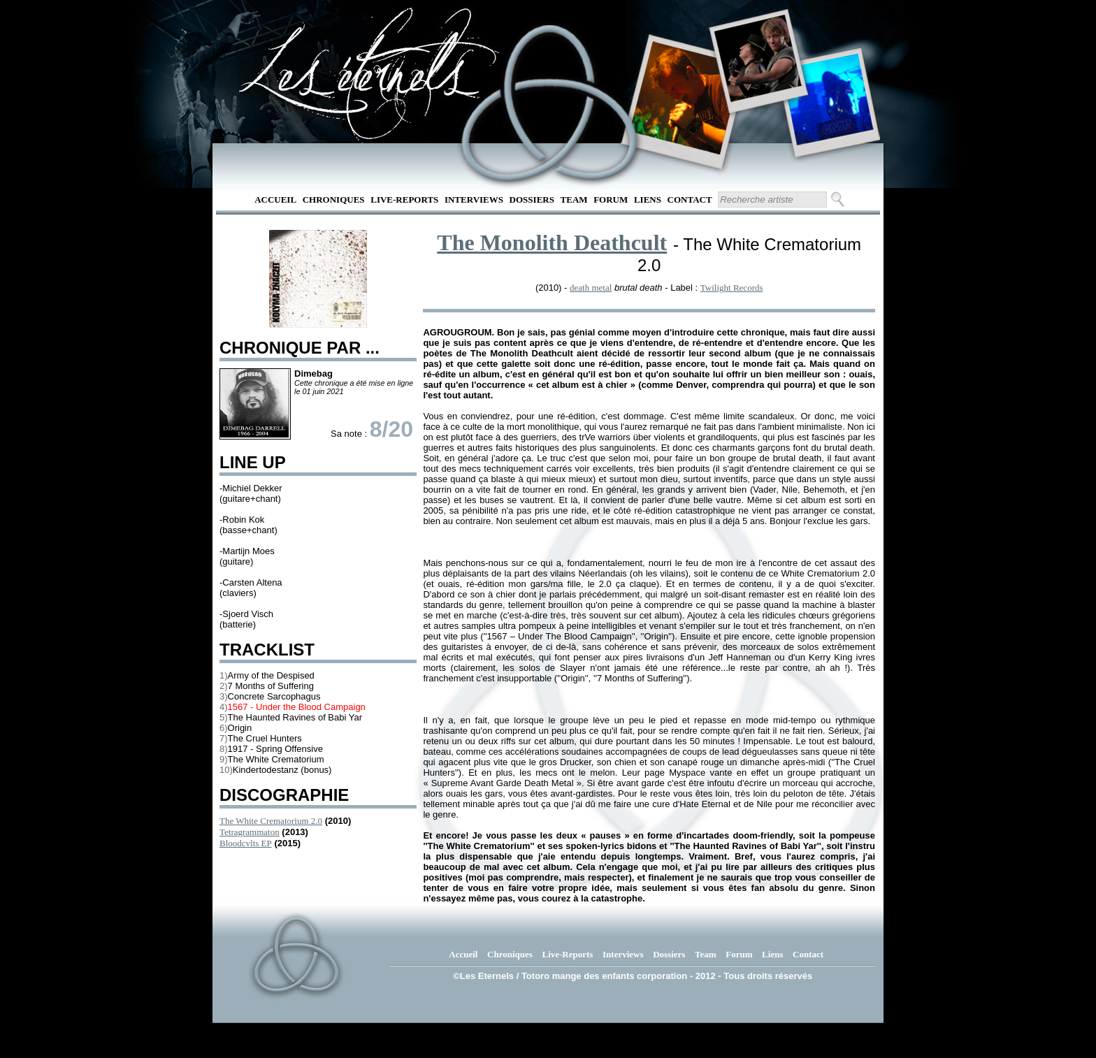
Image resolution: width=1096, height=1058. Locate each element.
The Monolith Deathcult (552, 242)
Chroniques (334, 199)
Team (574, 199)
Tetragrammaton (249, 832)
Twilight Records (731, 287)
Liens (647, 199)
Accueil (275, 199)
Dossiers (532, 199)
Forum (610, 199)
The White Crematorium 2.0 (270, 821)
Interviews (474, 199)
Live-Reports (404, 199)
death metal (591, 287)
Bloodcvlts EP (245, 843)
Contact (690, 199)
